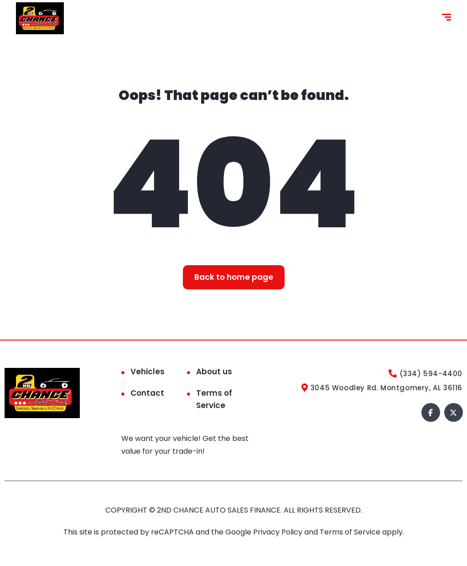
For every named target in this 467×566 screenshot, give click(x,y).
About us (214, 371)
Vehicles (147, 371)
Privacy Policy (278, 532)
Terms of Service (214, 399)
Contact (147, 393)
